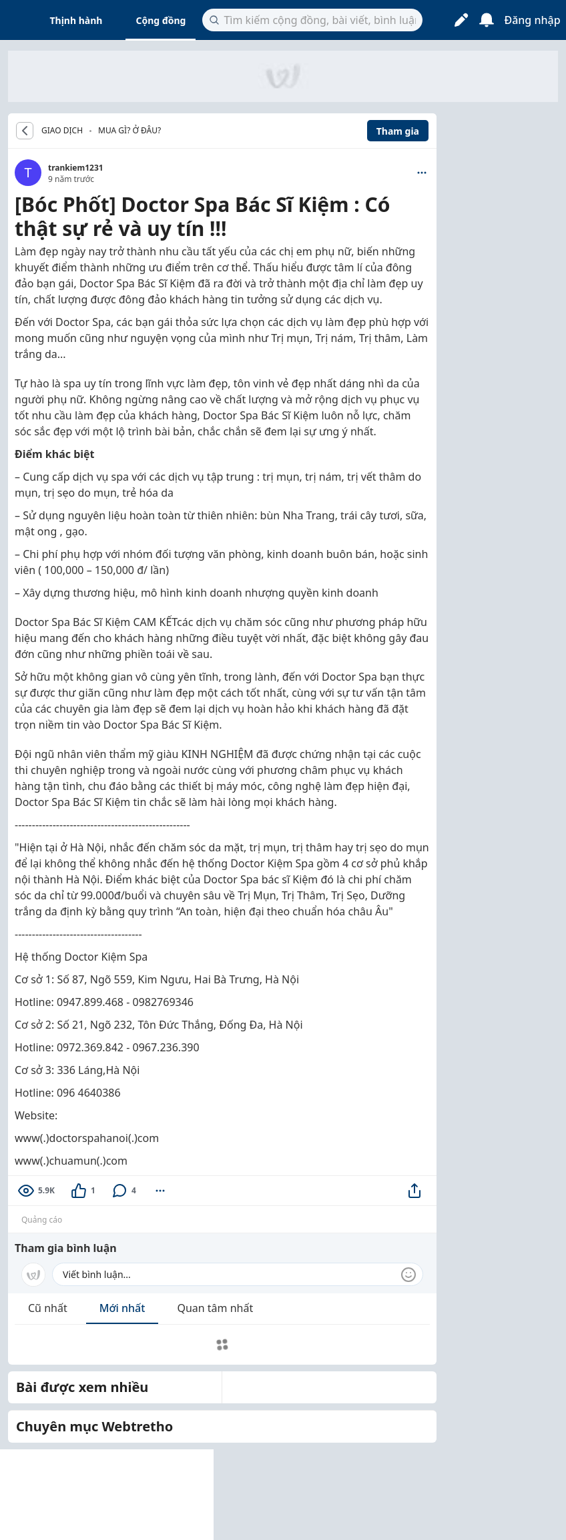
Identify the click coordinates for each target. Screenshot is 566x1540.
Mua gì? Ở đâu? (129, 130)
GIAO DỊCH (62, 130)
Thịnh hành (76, 20)
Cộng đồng (160, 20)
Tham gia (397, 131)
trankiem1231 (75, 167)
